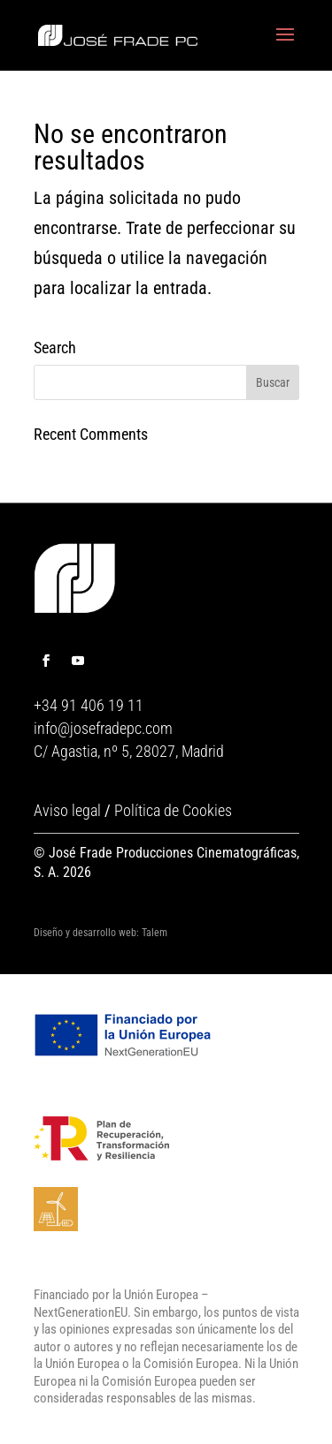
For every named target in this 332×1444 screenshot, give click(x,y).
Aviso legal (67, 810)
